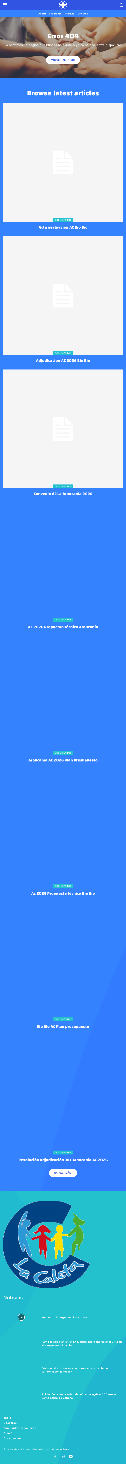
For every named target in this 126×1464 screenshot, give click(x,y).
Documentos (63, 220)
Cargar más (62, 1172)
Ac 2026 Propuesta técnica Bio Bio (63, 893)
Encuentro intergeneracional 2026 (64, 1317)
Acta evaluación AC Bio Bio (63, 227)
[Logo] (63, 5)
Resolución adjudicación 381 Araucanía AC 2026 (63, 1160)
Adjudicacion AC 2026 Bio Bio (63, 360)
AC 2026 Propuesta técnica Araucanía (63, 627)
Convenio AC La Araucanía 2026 (63, 494)
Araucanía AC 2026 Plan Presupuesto (63, 760)
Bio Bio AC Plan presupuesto (63, 1026)
